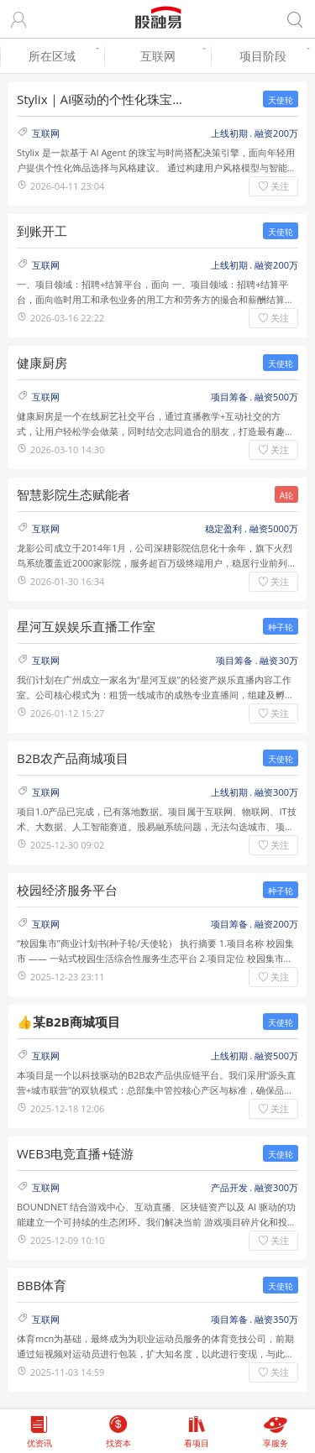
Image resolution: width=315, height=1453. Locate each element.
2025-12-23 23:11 (67, 976)
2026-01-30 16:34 (67, 581)
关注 (279, 186)
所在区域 (62, 56)
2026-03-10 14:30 (67, 449)
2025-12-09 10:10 (67, 1240)
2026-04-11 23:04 (67, 186)
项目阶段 (273, 56)
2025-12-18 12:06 (67, 1108)
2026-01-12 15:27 (67, 713)
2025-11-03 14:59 (67, 1372)
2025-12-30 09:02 (67, 845)
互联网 (171, 56)
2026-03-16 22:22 (67, 317)
